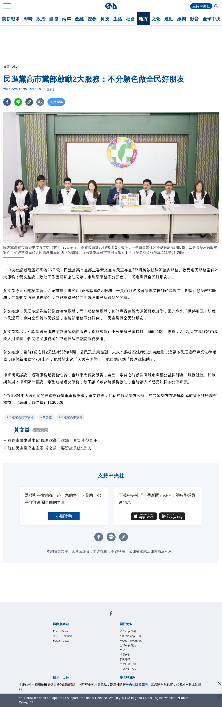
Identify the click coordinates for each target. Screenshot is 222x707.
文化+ (124, 652)
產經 (79, 18)
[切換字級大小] (40, 102)
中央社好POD (129, 672)
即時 (28, 18)
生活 (117, 18)
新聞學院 (126, 662)
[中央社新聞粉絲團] (111, 614)
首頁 (6, 66)
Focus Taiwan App (133, 641)
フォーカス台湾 (64, 637)
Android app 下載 (132, 637)
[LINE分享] (18, 102)
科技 (104, 18)
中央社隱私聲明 (137, 684)
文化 (156, 18)
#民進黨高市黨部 (71, 417)
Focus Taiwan (63, 631)
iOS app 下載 (129, 631)
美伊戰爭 (11, 18)
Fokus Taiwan (63, 641)
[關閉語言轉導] (219, 697)
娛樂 (181, 18)
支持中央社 (201, 6)
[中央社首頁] (111, 6)
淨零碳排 (126, 657)
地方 (143, 18)
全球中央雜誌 (129, 647)
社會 (130, 18)
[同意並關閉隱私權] (219, 684)
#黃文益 (46, 417)
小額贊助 (64, 516)
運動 (168, 18)
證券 (92, 18)
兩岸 (66, 18)
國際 (53, 18)
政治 (40, 18)
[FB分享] (7, 102)
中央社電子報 (129, 667)
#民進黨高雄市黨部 (20, 417)
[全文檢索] (216, 6)
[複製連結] (29, 102)
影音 (194, 18)
